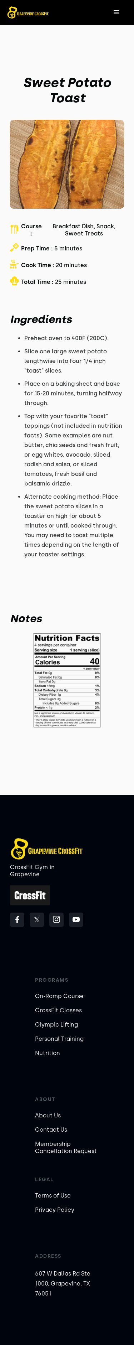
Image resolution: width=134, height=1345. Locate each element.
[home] (28, 12)
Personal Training (59, 1038)
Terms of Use (53, 1195)
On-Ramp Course (59, 996)
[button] (116, 12)
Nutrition (47, 1053)
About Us (48, 1115)
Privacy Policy (54, 1209)
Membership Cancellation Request (66, 1147)
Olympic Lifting (56, 1024)
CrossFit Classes (58, 1010)
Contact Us (51, 1129)
